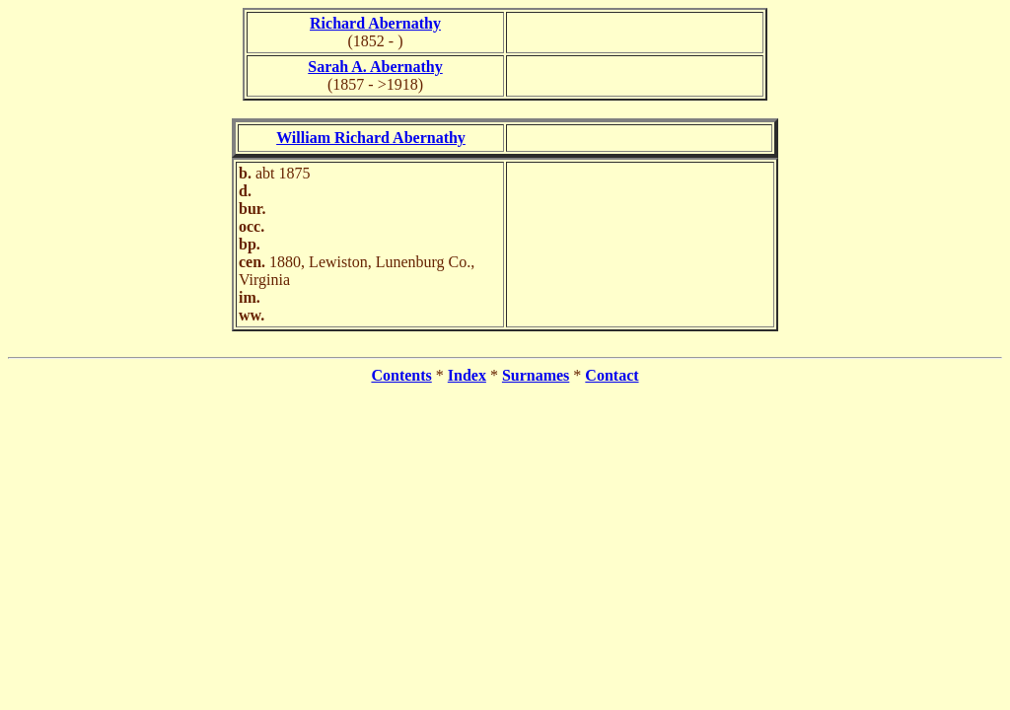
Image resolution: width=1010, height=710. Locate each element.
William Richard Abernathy (371, 137)
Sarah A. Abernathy (375, 66)
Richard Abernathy (375, 23)
